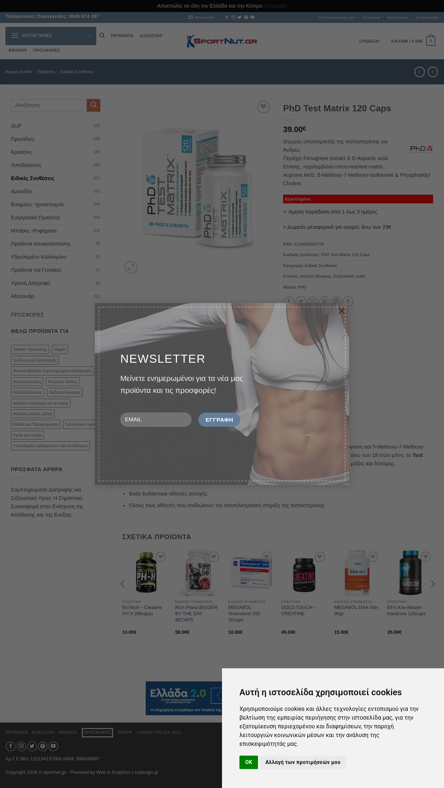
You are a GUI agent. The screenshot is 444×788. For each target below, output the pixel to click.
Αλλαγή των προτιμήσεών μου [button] (302, 762)
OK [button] (248, 762)
